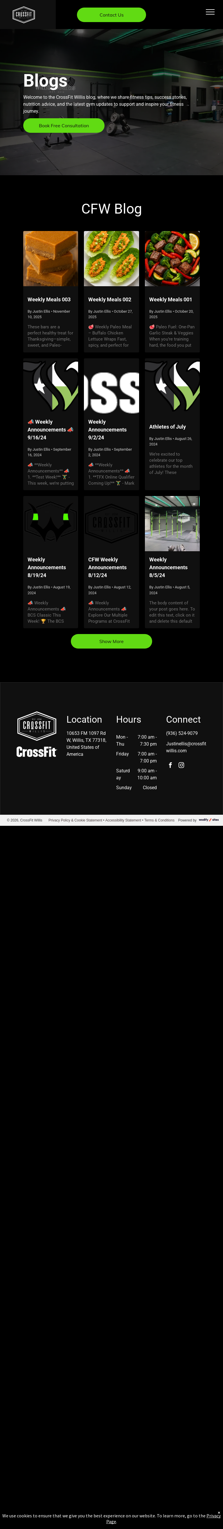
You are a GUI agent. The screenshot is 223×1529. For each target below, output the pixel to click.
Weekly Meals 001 (170, 299)
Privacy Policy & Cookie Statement (75, 820)
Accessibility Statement (123, 820)
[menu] (210, 11)
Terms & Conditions (159, 820)
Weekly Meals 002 (109, 299)
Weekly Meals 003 (49, 299)
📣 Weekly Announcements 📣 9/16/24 (50, 430)
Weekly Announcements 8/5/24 (168, 567)
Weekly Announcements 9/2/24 (107, 430)
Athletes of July (167, 427)
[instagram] (181, 766)
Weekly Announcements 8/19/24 (47, 567)
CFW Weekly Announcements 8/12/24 (107, 567)
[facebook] (170, 766)
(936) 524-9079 (182, 733)
